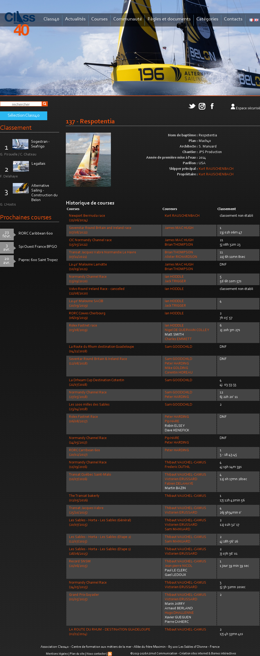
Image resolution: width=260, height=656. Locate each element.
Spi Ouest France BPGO (38, 247)
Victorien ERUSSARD (181, 479)
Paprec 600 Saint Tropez (38, 260)
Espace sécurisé (248, 108)
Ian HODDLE (174, 277)
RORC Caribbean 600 (36, 234)
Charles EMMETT (178, 339)
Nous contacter (96, 653)
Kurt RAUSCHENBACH (216, 169)
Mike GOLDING (176, 368)
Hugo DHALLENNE (179, 613)
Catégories (207, 19)
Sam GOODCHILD (178, 347)
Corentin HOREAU (179, 373)
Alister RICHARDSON (181, 257)
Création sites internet (193, 653)
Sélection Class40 (24, 116)
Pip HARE (172, 421)
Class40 (51, 19)
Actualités (75, 19)
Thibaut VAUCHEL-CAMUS (185, 462)
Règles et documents (169, 19)
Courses (99, 19)
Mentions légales (57, 653)
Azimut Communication (161, 653)
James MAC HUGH (179, 228)
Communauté (127, 19)
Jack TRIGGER (175, 281)
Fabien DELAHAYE (179, 484)
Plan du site (77, 653)
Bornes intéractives (223, 653)
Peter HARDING (177, 364)
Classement (16, 128)
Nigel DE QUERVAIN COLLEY (187, 330)
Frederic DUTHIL (177, 467)
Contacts (233, 19)
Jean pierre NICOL (178, 566)
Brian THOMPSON (179, 245)
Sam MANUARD (177, 529)
